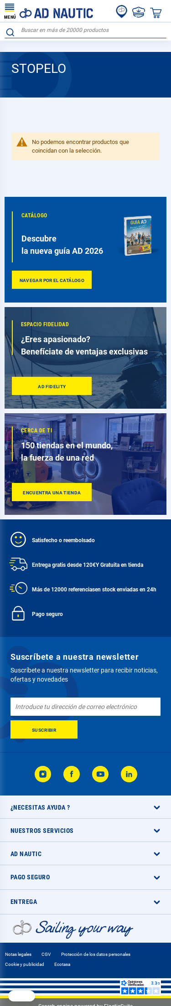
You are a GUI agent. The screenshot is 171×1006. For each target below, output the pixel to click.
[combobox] (85, 30)
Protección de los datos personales (95, 954)
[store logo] (49, 11)
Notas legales (18, 954)
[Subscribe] (44, 729)
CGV (46, 954)
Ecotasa (62, 964)
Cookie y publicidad (24, 964)
